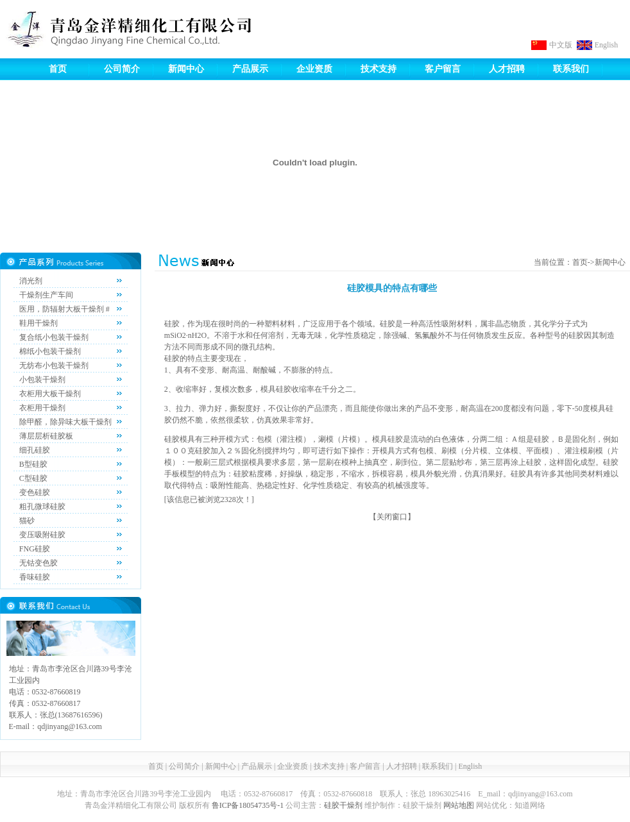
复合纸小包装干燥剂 (54, 337)
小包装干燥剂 (42, 379)
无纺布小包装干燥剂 (54, 365)
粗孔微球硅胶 (42, 506)
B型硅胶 (33, 464)
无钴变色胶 (38, 562)
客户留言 (443, 69)
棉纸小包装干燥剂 (50, 351)
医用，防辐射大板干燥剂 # (64, 309)
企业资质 (314, 69)
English (606, 44)
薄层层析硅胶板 (46, 436)
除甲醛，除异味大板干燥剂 (65, 421)
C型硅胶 (33, 478)
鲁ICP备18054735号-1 (248, 805)
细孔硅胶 (34, 450)
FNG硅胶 (34, 548)
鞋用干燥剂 (38, 323)
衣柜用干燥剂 (42, 407)
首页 (58, 69)
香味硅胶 (34, 577)
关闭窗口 (392, 516)
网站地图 (458, 805)
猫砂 (27, 520)
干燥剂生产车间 (46, 294)
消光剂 (30, 280)
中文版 (560, 44)
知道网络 (530, 805)
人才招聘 (507, 69)
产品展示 (250, 69)
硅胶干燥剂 (343, 805)
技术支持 (378, 69)
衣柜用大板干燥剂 (50, 393)
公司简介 (122, 69)
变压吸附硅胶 (42, 534)
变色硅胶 (34, 492)
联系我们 (571, 69)
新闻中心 (186, 69)
